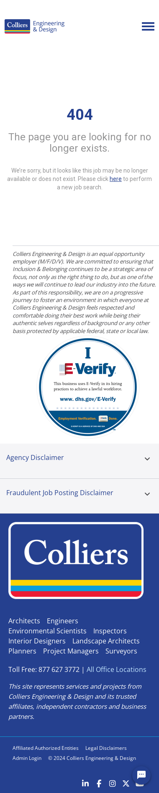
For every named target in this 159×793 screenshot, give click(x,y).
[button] (147, 459)
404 (80, 115)
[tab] (147, 461)
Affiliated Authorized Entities (46, 748)
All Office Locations (116, 669)
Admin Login (27, 758)
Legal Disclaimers (106, 748)
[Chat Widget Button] (141, 775)
